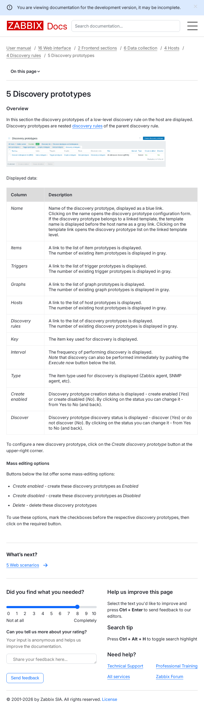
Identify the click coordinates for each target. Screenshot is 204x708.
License (109, 699)
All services (118, 676)
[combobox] (126, 26)
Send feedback (25, 678)
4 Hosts (171, 48)
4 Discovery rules (23, 55)
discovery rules (87, 125)
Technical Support (125, 666)
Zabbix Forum (169, 676)
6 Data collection (140, 48)
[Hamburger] (192, 26)
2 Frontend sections (97, 48)
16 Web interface (54, 48)
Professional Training (177, 666)
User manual (18, 48)
